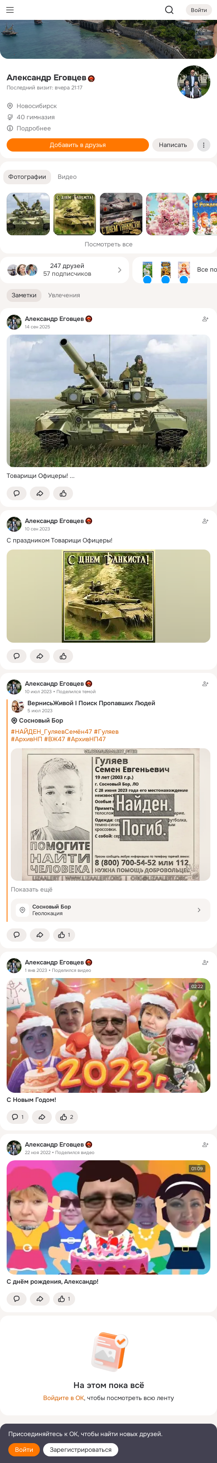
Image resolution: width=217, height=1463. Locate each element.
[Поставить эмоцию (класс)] (63, 493)
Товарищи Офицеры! (37, 476)
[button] (27, 177)
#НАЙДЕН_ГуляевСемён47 (51, 732)
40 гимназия (36, 117)
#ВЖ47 (54, 739)
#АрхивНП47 (86, 739)
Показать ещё (32, 889)
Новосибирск (37, 106)
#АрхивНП (26, 739)
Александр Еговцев (46, 77)
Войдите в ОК (63, 1398)
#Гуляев (106, 732)
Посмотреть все (109, 244)
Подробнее (34, 128)
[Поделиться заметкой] (40, 493)
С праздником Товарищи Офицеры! (59, 540)
